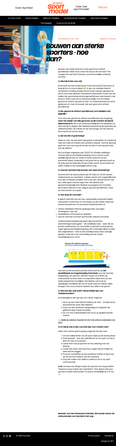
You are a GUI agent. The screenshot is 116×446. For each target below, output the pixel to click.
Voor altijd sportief (66, 23)
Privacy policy (94, 435)
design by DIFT (107, 441)
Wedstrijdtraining (99, 18)
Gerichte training (51, 18)
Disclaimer (109, 435)
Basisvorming (32, 18)
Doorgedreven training (75, 18)
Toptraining (46, 23)
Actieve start (14, 18)
